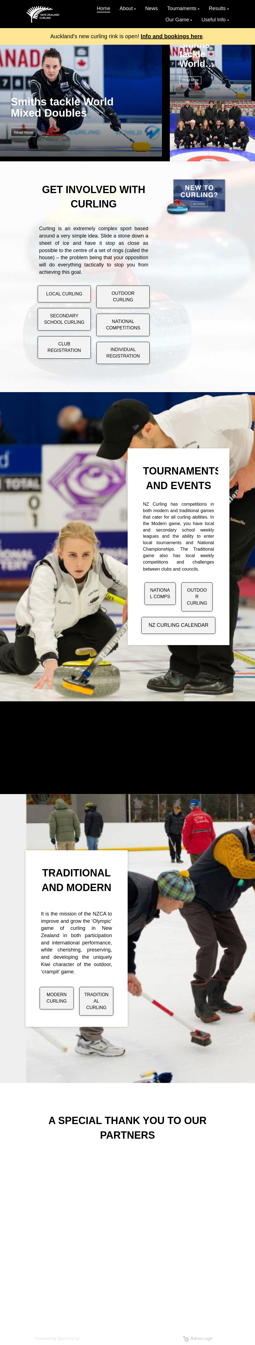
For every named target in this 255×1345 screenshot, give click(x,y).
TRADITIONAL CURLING (96, 1001)
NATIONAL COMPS (160, 593)
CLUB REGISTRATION (64, 347)
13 (238, 154)
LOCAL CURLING (64, 293)
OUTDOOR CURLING (123, 296)
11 (227, 154)
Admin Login (198, 1338)
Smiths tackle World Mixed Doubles (62, 107)
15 (248, 154)
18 (213, 160)
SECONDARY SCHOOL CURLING (64, 319)
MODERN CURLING (56, 997)
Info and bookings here (172, 36)
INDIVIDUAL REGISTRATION (123, 352)
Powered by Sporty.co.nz (57, 1338)
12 (232, 154)
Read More (23, 132)
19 (219, 160)
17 (208, 160)
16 (203, 160)
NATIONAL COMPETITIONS (123, 324)
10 (221, 154)
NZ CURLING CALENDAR (178, 625)
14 (243, 154)
